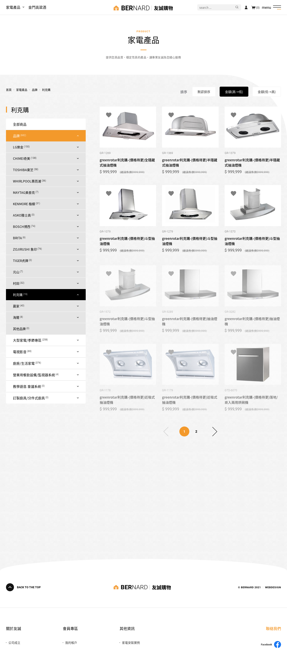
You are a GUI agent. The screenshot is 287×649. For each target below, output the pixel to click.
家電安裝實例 (131, 642)
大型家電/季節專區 (27, 340)
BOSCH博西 (21, 226)
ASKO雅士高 (22, 215)
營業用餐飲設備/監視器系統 (34, 374)
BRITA (17, 237)
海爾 (16, 317)
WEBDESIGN (273, 587)
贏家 (16, 306)
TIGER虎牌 (20, 260)
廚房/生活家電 (24, 363)
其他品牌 (19, 328)
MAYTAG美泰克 (24, 192)
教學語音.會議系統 (27, 386)
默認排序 (204, 91)
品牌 (16, 135)
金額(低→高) (267, 91)
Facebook (271, 644)
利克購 (18, 294)
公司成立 (14, 642)
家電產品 (13, 7)
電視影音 (20, 351)
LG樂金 (18, 147)
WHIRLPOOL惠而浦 (27, 181)
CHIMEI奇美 (21, 158)
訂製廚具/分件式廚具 (29, 397)
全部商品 (20, 124)
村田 (16, 283)
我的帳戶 (71, 642)
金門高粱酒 (37, 7)
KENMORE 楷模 (24, 203)
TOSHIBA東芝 (23, 169)
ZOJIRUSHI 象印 (25, 249)
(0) (257, 7)
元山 (16, 272)
